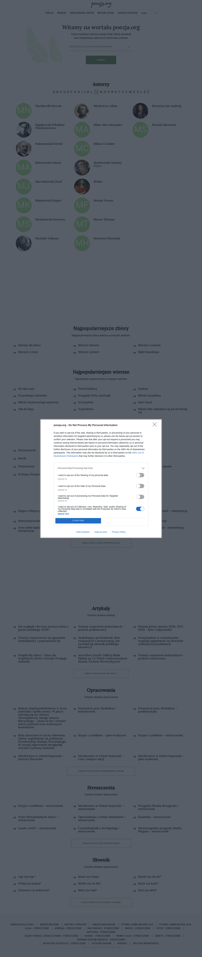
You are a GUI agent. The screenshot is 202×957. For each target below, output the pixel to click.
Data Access (101, 532)
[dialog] (101, 478)
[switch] (140, 475)
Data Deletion (83, 532)
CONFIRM (78, 520)
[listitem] (101, 468)
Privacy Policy (119, 532)
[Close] (156, 425)
